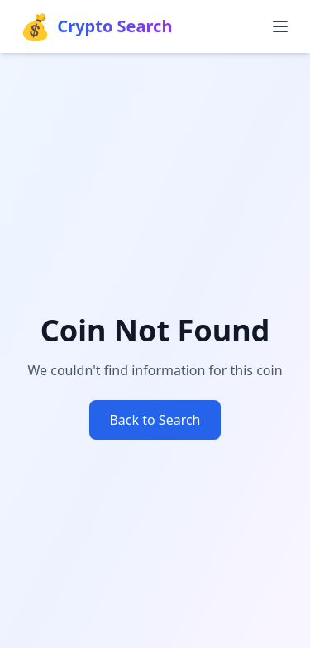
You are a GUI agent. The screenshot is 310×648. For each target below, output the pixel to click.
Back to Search (154, 420)
